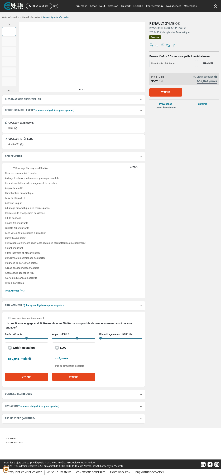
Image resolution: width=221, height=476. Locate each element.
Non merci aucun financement (28, 318)
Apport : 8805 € (60, 334)
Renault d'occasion (32, 17)
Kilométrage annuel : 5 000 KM (115, 334)
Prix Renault (11, 438)
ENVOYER (208, 63)
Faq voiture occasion (149, 472)
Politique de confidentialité (23, 472)
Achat (93, 6)
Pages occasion (120, 472)
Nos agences (173, 6)
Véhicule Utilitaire (59, 472)
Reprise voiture (155, 6)
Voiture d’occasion (11, 17)
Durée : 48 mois (13, 334)
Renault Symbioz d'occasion (55, 17)
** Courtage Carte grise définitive (30, 168)
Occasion (113, 6)
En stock (126, 6)
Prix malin (81, 6)
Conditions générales (90, 472)
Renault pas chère (14, 442)
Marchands (190, 6)
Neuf (102, 6)
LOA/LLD (138, 6)
